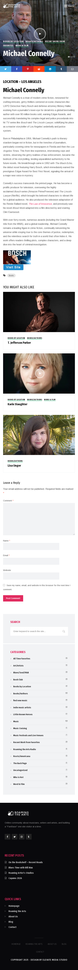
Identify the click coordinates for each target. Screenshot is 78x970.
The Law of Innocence (40, 204)
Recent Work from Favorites (26, 742)
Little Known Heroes (22, 714)
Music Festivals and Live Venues (28, 735)
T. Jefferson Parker (19, 342)
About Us (13, 916)
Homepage (14, 906)
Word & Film (21, 45)
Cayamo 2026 (15, 878)
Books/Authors (34, 41)
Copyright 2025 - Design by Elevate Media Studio (39, 959)
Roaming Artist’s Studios (21, 872)
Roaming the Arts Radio (24, 749)
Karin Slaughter (17, 404)
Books (11, 275)
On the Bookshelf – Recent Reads (26, 862)
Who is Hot (18, 777)
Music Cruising (20, 728)
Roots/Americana (21, 756)
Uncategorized (20, 770)
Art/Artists (18, 665)
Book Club (18, 679)
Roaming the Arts (17, 911)
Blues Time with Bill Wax (21, 867)
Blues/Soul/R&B (21, 672)
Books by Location (13, 41)
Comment (8, 500)
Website (7, 570)
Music (16, 721)
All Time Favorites (21, 658)
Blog (11, 921)
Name (6, 541)
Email (6, 555)
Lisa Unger (14, 465)
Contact (12, 927)
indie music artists (22, 707)
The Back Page (20, 763)
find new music (20, 700)
